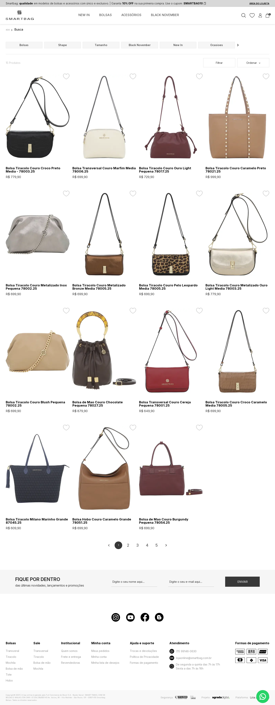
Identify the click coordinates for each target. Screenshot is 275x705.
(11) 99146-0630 (182, 651)
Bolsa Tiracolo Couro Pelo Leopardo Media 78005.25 (168, 287)
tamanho (101, 45)
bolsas (23, 45)
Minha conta (99, 656)
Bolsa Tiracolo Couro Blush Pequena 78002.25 (35, 404)
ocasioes (216, 45)
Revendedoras (70, 662)
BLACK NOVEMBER (165, 15)
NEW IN (84, 15)
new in (178, 45)
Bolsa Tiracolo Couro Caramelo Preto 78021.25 (235, 170)
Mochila (10, 662)
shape (62, 45)
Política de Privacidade (144, 656)
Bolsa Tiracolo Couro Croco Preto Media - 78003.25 (33, 170)
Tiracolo (11, 656)
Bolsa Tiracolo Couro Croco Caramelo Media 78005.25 (236, 404)
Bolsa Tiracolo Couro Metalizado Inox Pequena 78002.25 (36, 287)
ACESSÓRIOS (131, 15)
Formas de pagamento (144, 662)
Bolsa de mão (14, 668)
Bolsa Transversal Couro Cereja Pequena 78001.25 (165, 404)
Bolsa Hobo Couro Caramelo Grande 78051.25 (101, 521)
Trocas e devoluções (143, 650)
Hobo (9, 680)
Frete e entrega (71, 656)
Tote (9, 674)
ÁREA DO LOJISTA (259, 3)
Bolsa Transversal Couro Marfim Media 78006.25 (104, 170)
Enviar (242, 581)
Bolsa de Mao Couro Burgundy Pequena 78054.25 (163, 521)
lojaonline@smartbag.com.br (190, 658)
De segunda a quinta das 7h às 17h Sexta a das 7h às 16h (194, 666)
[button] (238, 45)
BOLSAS (105, 15)
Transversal (40, 650)
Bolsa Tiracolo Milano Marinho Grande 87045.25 (37, 521)
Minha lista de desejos (105, 662)
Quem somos (69, 650)
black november (139, 45)
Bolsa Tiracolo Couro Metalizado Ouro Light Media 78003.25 (236, 287)
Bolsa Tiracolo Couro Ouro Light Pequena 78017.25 (165, 170)
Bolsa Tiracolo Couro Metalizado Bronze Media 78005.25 (99, 287)
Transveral (12, 650)
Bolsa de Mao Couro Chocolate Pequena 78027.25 (97, 404)
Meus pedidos (100, 650)
